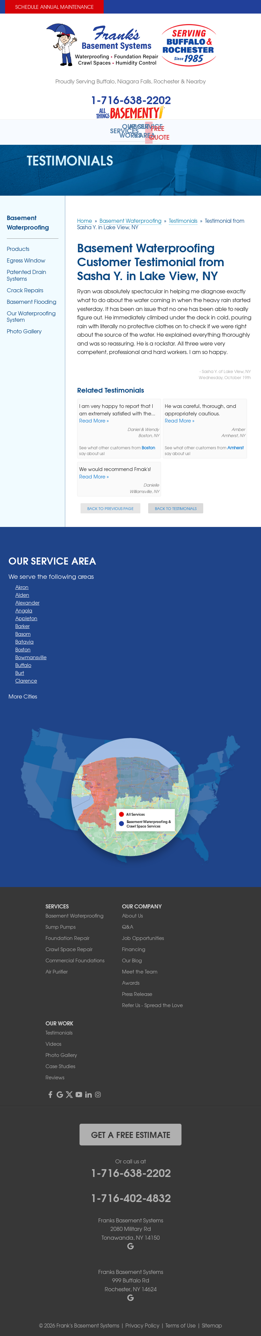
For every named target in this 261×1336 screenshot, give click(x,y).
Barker (22, 623)
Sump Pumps (60, 923)
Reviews (55, 1074)
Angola (23, 607)
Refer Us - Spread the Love (152, 1002)
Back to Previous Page (110, 505)
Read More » (94, 417)
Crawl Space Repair (69, 946)
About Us (132, 912)
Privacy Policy (142, 1322)
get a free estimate (130, 1131)
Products (18, 245)
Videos (53, 1040)
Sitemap (212, 1322)
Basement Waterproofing (28, 219)
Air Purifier (57, 968)
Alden (22, 591)
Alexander (27, 599)
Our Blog (132, 957)
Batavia (24, 638)
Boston (148, 445)
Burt (19, 669)
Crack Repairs (25, 287)
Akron (22, 584)
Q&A (127, 923)
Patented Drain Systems (26, 272)
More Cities (22, 693)
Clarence (26, 677)
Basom (23, 630)
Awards (130, 979)
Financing (133, 946)
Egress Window (26, 257)
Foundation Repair (67, 934)
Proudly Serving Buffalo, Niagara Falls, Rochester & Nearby (130, 81)
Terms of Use (181, 1322)
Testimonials (59, 1029)
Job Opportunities (143, 934)
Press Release (137, 990)
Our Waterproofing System (31, 313)
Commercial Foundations (75, 957)
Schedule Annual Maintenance (54, 6)
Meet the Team (139, 968)
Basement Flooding (31, 298)
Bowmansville (31, 654)
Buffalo (23, 662)
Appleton (26, 615)
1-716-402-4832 (130, 1193)
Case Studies (60, 1063)
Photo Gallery (24, 328)
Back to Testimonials (175, 505)
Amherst (235, 445)
